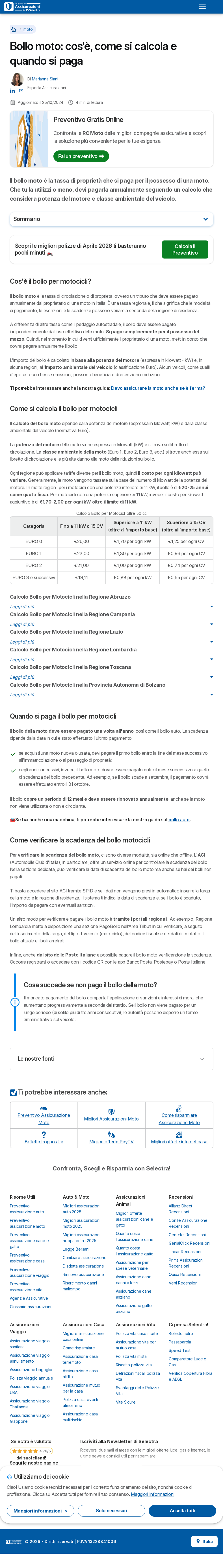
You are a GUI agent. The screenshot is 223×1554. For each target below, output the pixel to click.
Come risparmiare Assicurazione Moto (179, 1115)
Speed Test (179, 1350)
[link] (31, 1449)
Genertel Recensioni (187, 1234)
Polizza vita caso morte (137, 1333)
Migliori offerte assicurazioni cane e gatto (134, 1219)
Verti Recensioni (183, 1283)
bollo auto (179, 819)
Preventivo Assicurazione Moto (44, 1115)
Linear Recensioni (185, 1251)
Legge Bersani (76, 1249)
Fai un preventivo (81, 156)
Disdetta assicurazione (83, 1266)
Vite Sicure (126, 1402)
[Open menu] (202, 7)
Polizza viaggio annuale (31, 1378)
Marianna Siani (45, 78)
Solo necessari (111, 1510)
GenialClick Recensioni (189, 1243)
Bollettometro (181, 1333)
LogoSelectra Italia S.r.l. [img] (13, 1542)
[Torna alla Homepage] (14, 29)
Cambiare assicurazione (85, 1257)
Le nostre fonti (36, 1059)
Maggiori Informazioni (152, 1494)
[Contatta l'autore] (21, 90)
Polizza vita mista (131, 1356)
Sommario (26, 219)
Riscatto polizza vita (134, 1364)
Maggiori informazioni (40, 1510)
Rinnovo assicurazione (83, 1274)
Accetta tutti (182, 1510)
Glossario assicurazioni (30, 1306)
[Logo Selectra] (22, 6)
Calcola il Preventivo (185, 249)
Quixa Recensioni (185, 1274)
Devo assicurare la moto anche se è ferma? (158, 388)
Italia (204, 1541)
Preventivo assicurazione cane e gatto (29, 1240)
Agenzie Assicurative (29, 1298)
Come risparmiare (79, 1347)
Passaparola (180, 1341)
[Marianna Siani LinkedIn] (12, 90)
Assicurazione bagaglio (31, 1369)
